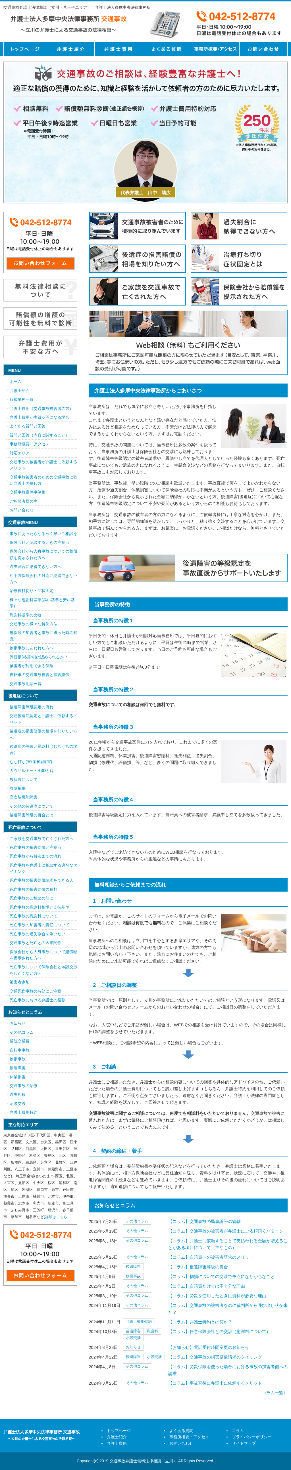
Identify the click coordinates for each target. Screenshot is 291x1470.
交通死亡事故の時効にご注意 (35, 991)
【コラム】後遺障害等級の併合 (198, 1266)
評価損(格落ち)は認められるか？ (39, 657)
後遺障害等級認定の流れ (31, 707)
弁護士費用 (118, 49)
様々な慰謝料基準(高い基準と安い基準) (42, 602)
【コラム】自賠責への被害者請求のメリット (210, 1257)
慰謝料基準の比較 (25, 615)
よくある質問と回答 (27, 426)
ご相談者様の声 (24, 501)
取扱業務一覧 (22, 399)
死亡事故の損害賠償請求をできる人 (41, 880)
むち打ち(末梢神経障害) (31, 761)
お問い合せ (263, 49)
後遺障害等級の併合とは (31, 815)
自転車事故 (20, 1050)
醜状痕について (24, 779)
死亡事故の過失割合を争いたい (37, 934)
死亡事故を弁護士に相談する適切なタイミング (43, 868)
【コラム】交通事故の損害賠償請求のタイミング (215, 1357)
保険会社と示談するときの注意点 (39, 542)
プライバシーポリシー (252, 1437)
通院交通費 (20, 1041)
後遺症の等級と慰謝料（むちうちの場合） (43, 749)
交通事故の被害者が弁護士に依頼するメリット (43, 465)
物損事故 (133, 1276)
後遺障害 (133, 1266)
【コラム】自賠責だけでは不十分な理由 (206, 1286)
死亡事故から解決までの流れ (35, 856)
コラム (238, 1430)
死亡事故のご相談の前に (31, 898)
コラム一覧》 (275, 1392)
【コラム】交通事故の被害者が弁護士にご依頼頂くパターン (225, 1231)
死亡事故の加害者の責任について (39, 925)
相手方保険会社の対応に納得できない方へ (43, 578)
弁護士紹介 (70, 49)
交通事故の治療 (24, 1085)
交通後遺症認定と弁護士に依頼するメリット (43, 718)
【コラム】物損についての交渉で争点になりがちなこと (221, 1276)
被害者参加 (20, 982)
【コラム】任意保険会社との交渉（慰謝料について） (219, 1331)
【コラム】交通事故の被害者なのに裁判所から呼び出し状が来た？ (228, 1309)
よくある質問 (167, 49)
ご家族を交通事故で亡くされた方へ (41, 838)
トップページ (24, 49)
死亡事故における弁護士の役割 (37, 1000)
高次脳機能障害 (24, 797)
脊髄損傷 (18, 788)
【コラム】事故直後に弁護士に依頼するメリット (215, 1383)
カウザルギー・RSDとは (32, 770)
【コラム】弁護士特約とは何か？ (200, 1321)
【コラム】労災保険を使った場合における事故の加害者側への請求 (228, 1370)
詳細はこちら (56, 1217)
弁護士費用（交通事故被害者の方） (41, 408)
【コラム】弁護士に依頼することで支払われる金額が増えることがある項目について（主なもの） (228, 1244)
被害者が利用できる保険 (31, 666)
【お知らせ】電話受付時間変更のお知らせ (208, 1347)
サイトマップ (244, 1443)
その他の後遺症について (31, 806)
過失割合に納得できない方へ (35, 566)
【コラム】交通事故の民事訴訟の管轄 (204, 1221)
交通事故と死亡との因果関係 (35, 942)
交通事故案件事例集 (27, 492)
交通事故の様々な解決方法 (33, 624)
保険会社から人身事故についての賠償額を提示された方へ (43, 554)
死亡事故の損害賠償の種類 (33, 889)
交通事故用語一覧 (25, 683)
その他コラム (137, 1221)
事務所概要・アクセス (215, 49)
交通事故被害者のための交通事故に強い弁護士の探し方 (43, 480)
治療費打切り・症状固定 (31, 590)
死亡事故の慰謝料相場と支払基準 (39, 907)
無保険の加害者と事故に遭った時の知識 (43, 635)
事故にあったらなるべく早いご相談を (43, 533)
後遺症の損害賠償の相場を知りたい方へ (43, 734)
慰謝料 (152, 1331)
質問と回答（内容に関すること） (39, 435)
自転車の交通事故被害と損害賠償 (39, 674)
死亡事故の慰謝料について (33, 916)
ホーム (16, 381)
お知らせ (133, 1347)
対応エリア (20, 453)
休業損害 (18, 1077)
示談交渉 (133, 1338)
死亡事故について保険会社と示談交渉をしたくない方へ (43, 969)
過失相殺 (18, 1094)
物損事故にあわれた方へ (31, 648)
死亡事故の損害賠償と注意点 (35, 847)
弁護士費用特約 (139, 1321)
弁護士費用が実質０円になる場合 (39, 417)
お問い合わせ (22, 510)
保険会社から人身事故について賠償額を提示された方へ (43, 954)
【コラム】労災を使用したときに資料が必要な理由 (217, 1295)
